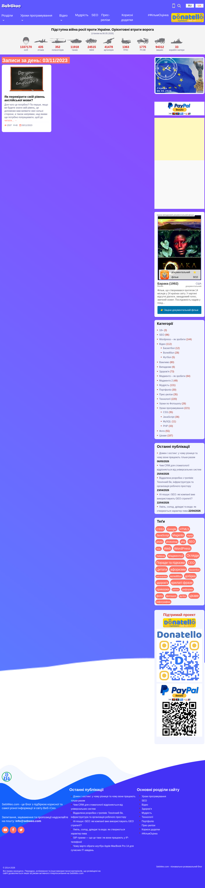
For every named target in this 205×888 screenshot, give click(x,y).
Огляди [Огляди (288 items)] (192, 555)
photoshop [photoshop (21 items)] (172, 541)
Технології (165, 398)
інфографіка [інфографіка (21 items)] (163, 601)
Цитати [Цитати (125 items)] (161, 569)
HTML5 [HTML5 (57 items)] (184, 529)
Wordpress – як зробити (172, 339)
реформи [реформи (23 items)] (187, 589)
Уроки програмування (36, 15)
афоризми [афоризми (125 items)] (178, 569)
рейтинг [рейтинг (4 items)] (176, 589)
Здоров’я (147, 808)
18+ (161, 330)
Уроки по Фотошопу (170, 403)
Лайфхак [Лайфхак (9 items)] (160, 556)
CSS (165, 412)
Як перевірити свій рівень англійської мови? (24, 98)
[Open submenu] (3, 20)
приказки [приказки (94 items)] (162, 589)
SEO (94, 15)
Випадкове (165, 366)
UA (199, 5)
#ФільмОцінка (158, 15)
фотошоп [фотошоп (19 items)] (171, 595)
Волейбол (168, 352)
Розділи (7, 15)
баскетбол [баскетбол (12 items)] (194, 569)
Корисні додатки (127, 17)
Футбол (167, 357)
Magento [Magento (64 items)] (178, 535)
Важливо (164, 362)
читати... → (10, 120)
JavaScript (168, 416)
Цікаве (163, 435)
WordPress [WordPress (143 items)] (182, 548)
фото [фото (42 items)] (159, 595)
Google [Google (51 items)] (171, 529)
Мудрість (81, 15)
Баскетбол (169, 348)
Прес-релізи (105, 17)
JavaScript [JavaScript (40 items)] (162, 535)
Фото (162, 430)
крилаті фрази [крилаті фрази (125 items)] (182, 582)
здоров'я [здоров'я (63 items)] (162, 582)
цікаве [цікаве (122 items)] (194, 596)
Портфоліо (165, 389)
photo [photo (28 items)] (159, 541)
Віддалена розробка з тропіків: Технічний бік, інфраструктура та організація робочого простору (175, 482)
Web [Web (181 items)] (167, 548)
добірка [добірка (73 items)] (190, 576)
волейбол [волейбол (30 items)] (176, 576)
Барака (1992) (167, 283)
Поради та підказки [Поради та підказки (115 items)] (170, 562)
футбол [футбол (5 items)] (183, 596)
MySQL (167, 421)
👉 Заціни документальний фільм (179, 309)
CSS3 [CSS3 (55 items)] (160, 529)
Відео (63, 15)
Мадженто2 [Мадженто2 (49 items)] (175, 555)
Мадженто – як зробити (172, 376)
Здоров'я (164, 371)
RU (190, 5)
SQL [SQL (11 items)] (158, 548)
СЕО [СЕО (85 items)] (191, 562)
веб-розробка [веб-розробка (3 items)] (161, 576)
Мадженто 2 (166, 380)
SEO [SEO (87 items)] (191, 541)
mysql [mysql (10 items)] (190, 535)
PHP (165, 425)
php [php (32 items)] (183, 541)
